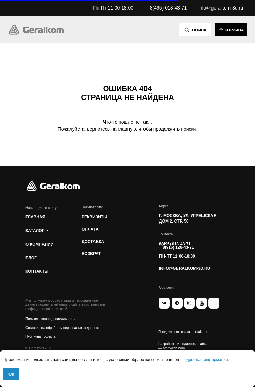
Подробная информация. (205, 359)
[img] (36, 29)
